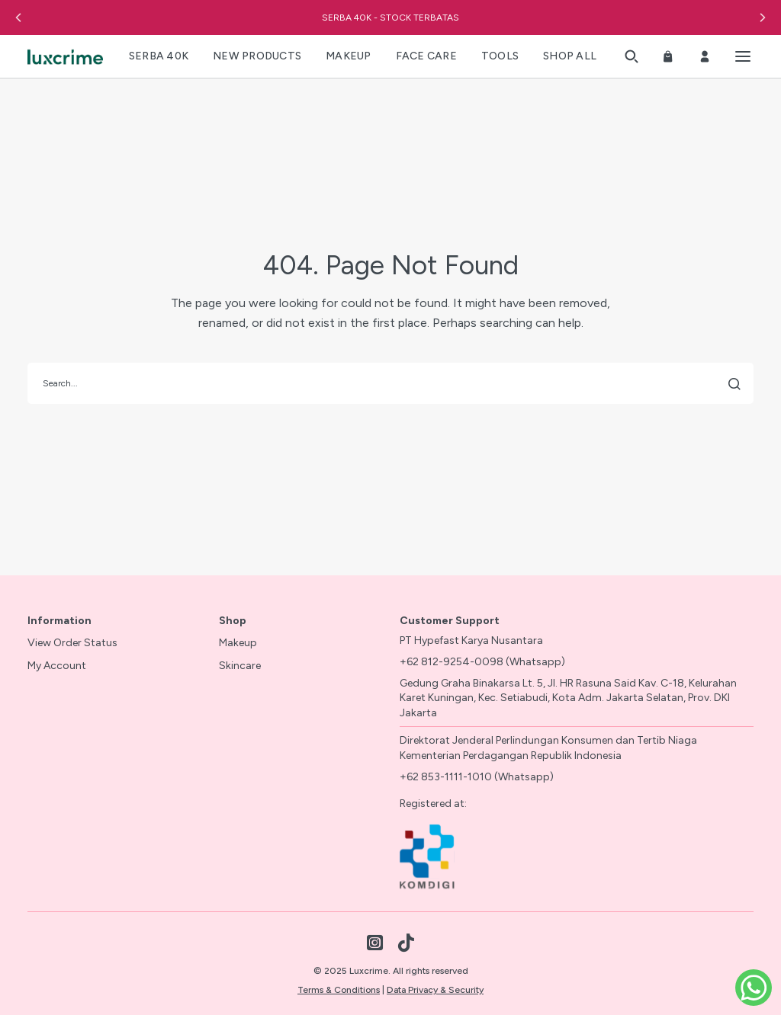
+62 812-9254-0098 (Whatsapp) (482, 661)
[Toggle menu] (743, 56)
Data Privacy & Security (435, 990)
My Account (56, 665)
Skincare (240, 665)
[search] (390, 383)
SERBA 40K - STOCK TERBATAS (390, 17)
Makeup (238, 642)
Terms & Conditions (338, 990)
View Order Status (72, 642)
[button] (18, 17)
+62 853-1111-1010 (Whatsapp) (477, 776)
